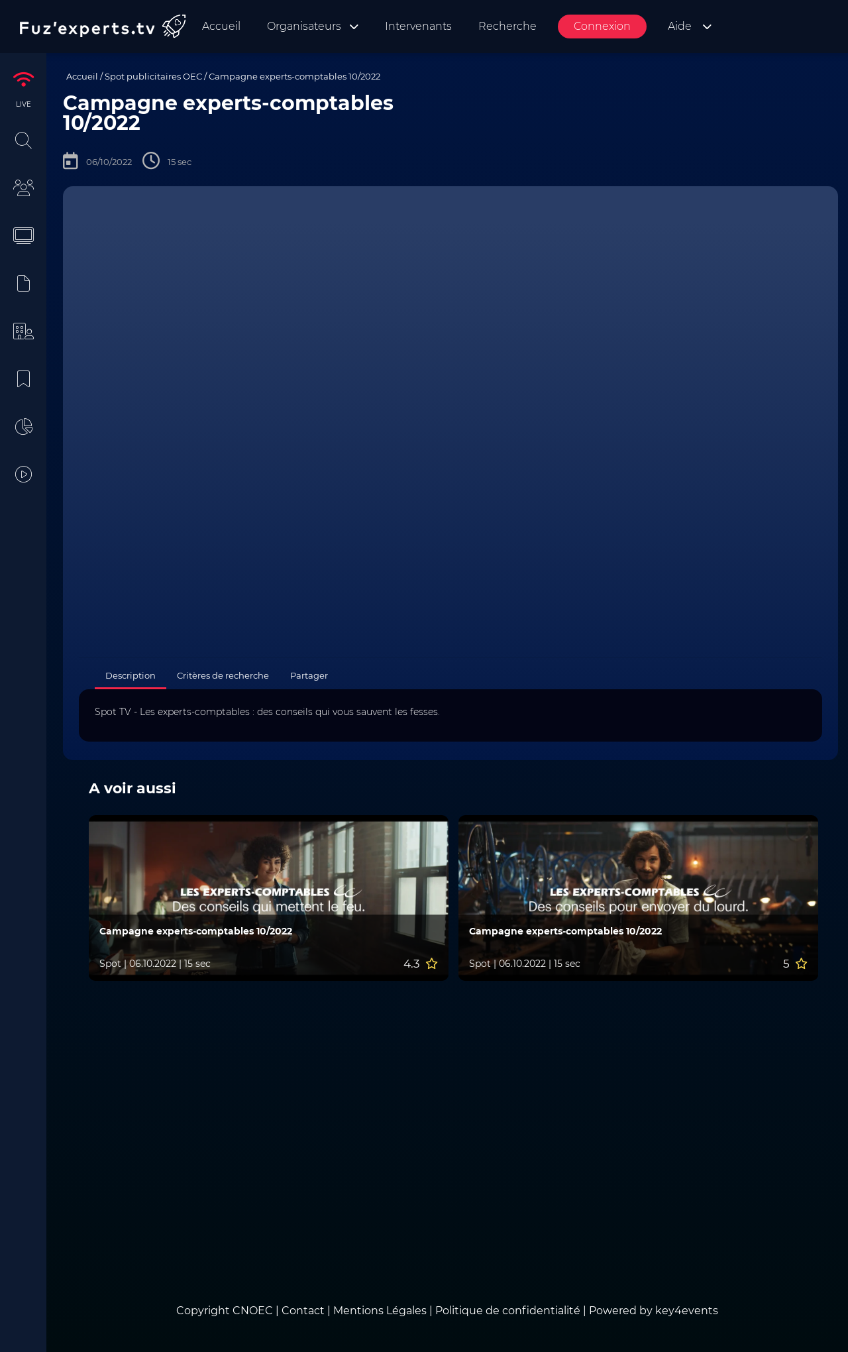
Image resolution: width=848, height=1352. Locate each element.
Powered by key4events (653, 1310)
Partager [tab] (309, 675)
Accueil (82, 76)
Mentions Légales (380, 1310)
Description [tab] (130, 675)
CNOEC (253, 1310)
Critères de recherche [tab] (223, 675)
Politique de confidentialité (507, 1310)
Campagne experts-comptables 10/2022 (294, 76)
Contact (304, 1310)
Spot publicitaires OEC (153, 76)
